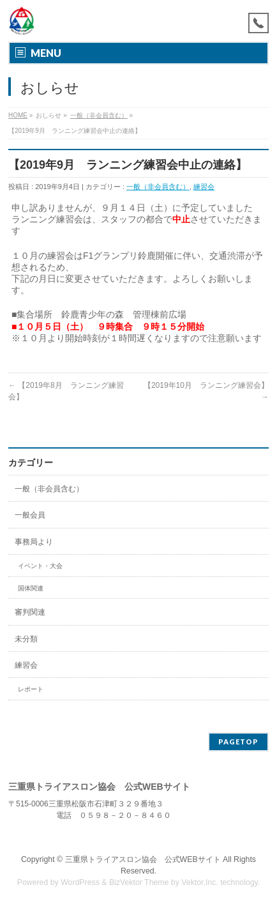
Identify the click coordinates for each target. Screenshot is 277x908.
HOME (17, 115)
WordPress (80, 882)
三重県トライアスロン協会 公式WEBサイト (143, 859)
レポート (30, 689)
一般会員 (30, 515)
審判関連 (30, 612)
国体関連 (30, 588)
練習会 (203, 186)
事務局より (34, 541)
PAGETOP (238, 741)
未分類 (26, 639)
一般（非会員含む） (99, 115)
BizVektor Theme (139, 882)
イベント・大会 (40, 565)
